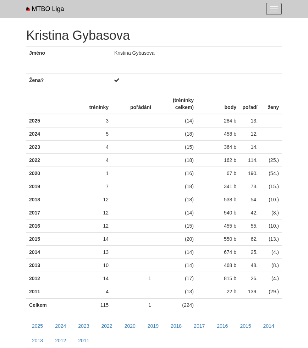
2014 (268, 326)
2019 (153, 326)
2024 (60, 326)
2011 (83, 340)
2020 (130, 326)
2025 (37, 326)
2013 (37, 340)
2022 (106, 326)
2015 (245, 326)
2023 (83, 326)
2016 (222, 326)
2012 (60, 340)
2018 (176, 326)
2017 (199, 326)
